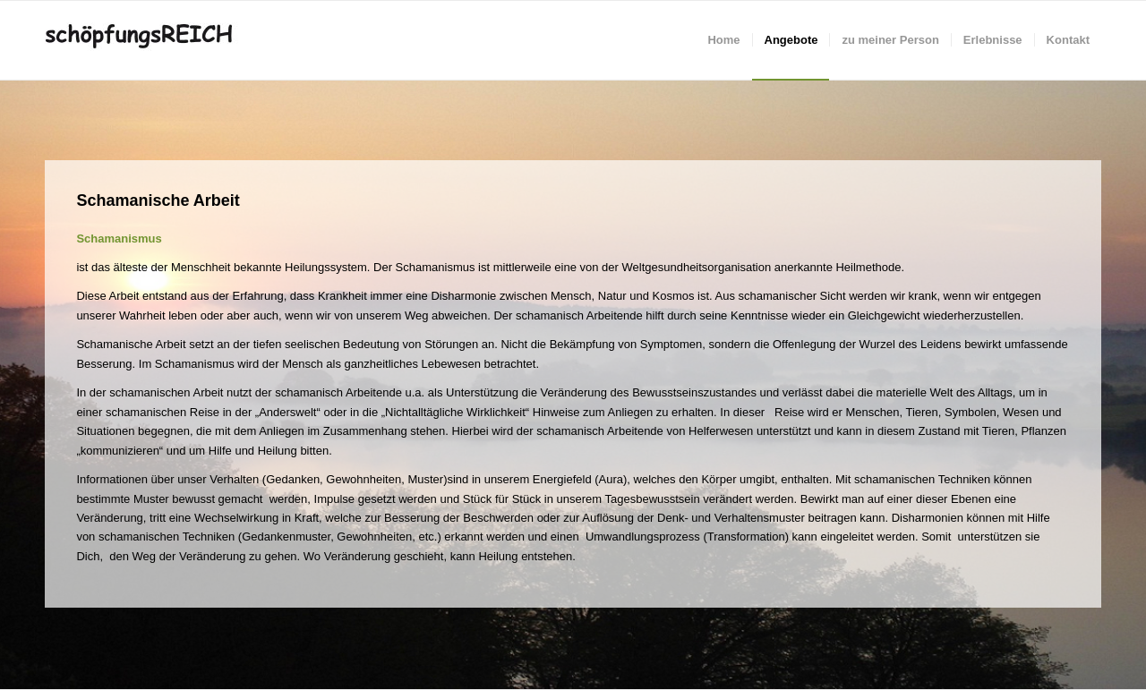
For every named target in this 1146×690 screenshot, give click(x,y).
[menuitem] (723, 40)
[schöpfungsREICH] (150, 40)
